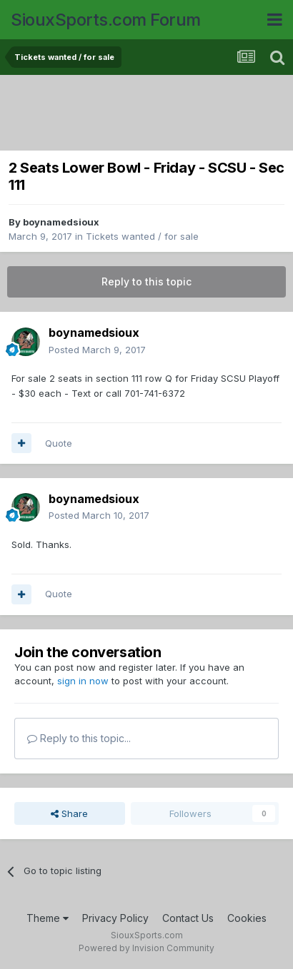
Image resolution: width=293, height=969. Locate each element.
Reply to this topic (146, 281)
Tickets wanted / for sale (142, 236)
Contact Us (188, 918)
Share (69, 813)
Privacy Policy (115, 918)
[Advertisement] (150, 114)
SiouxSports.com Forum (106, 19)
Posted (97, 349)
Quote (58, 443)
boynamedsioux (61, 222)
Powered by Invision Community (146, 948)
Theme (47, 918)
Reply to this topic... (79, 738)
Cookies (247, 918)
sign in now (83, 680)
